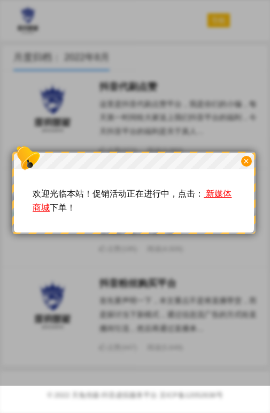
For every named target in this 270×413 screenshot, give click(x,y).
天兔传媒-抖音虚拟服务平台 (114, 395)
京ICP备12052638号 (191, 395)
